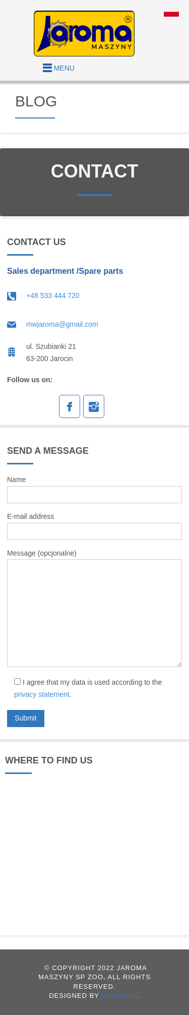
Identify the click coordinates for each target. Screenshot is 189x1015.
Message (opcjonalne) (94, 608)
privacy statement (42, 694)
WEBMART (119, 995)
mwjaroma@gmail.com (62, 324)
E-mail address (94, 526)
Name (94, 489)
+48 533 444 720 (53, 295)
